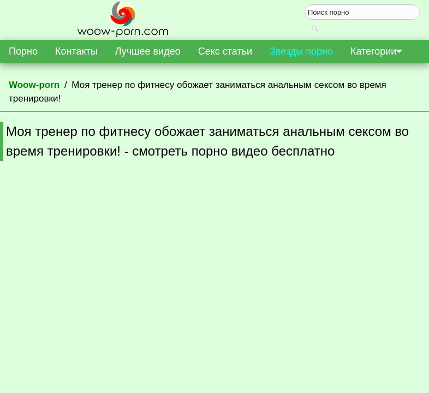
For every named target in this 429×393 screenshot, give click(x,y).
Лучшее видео (148, 51)
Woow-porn (34, 85)
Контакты (76, 51)
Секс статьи (225, 51)
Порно (23, 51)
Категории (376, 51)
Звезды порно (301, 51)
